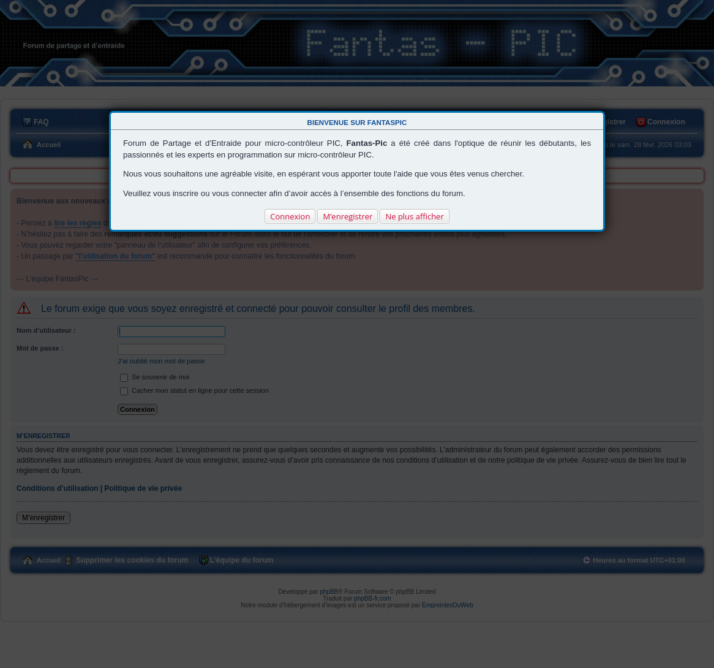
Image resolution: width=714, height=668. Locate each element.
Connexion (290, 216)
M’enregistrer (347, 216)
